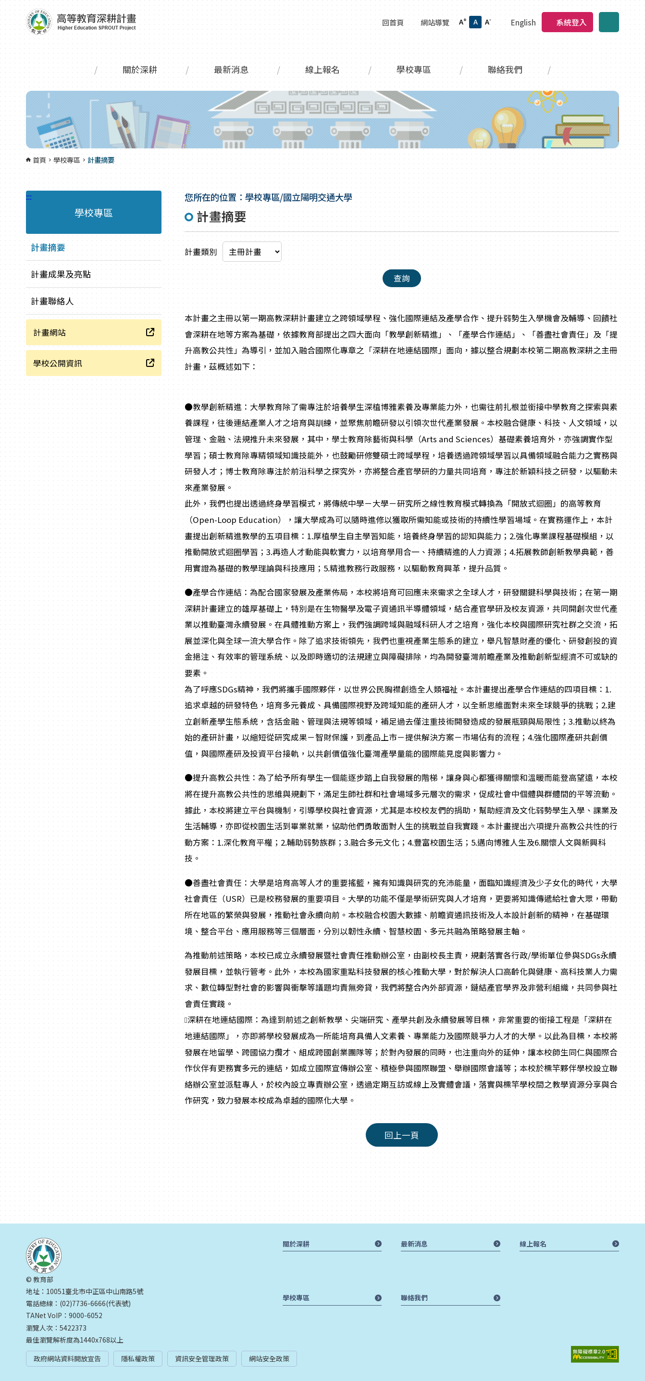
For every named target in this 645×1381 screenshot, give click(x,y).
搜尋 (609, 22)
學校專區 (414, 69)
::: (3, 6)
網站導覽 (435, 22)
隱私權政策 (138, 1358)
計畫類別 (201, 251)
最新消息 (231, 69)
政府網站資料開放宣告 (67, 1358)
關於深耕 (140, 69)
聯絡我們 (505, 69)
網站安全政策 (269, 1358)
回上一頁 (402, 1135)
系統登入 (571, 22)
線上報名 (322, 69)
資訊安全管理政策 (202, 1358)
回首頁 (393, 22)
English (523, 22)
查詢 (402, 278)
